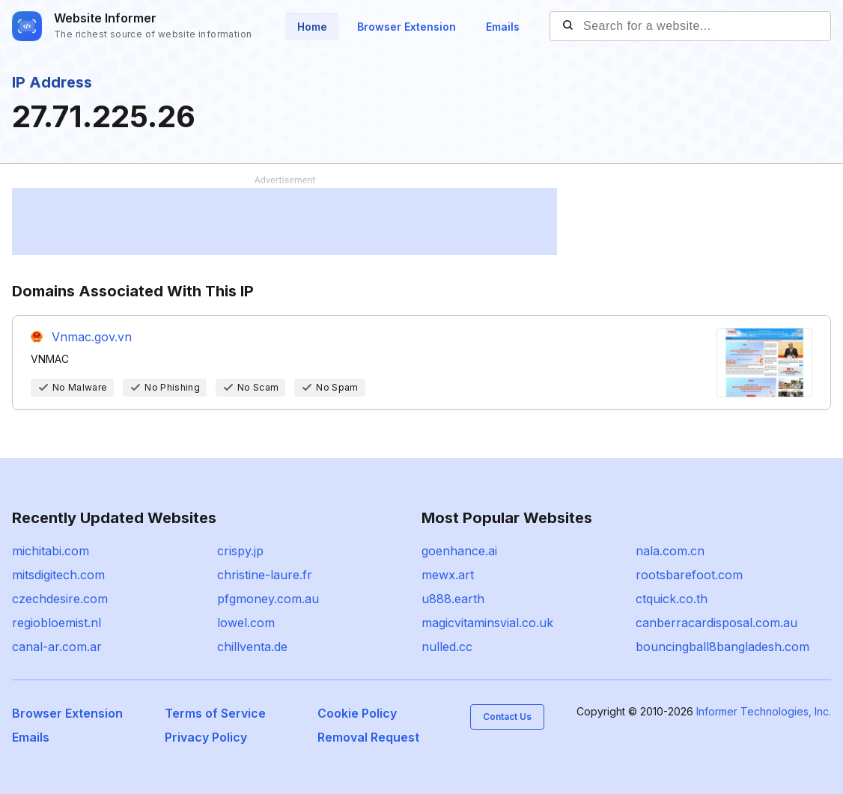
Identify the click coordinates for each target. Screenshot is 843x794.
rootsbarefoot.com (689, 574)
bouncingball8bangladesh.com (722, 646)
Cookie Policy (357, 713)
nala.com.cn (670, 550)
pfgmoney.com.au (268, 598)
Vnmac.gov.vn (92, 336)
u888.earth (453, 598)
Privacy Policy (206, 737)
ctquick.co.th (671, 598)
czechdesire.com (60, 598)
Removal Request (368, 737)
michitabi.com (50, 550)
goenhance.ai (459, 550)
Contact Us (507, 716)
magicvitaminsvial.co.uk (487, 622)
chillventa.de (252, 646)
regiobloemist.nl (56, 622)
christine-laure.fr (264, 574)
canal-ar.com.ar (57, 646)
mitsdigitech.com (58, 574)
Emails (503, 26)
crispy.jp (240, 550)
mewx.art (448, 574)
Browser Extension (406, 26)
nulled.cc (447, 646)
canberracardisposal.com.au (716, 622)
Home (312, 26)
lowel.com (246, 622)
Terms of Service (215, 713)
